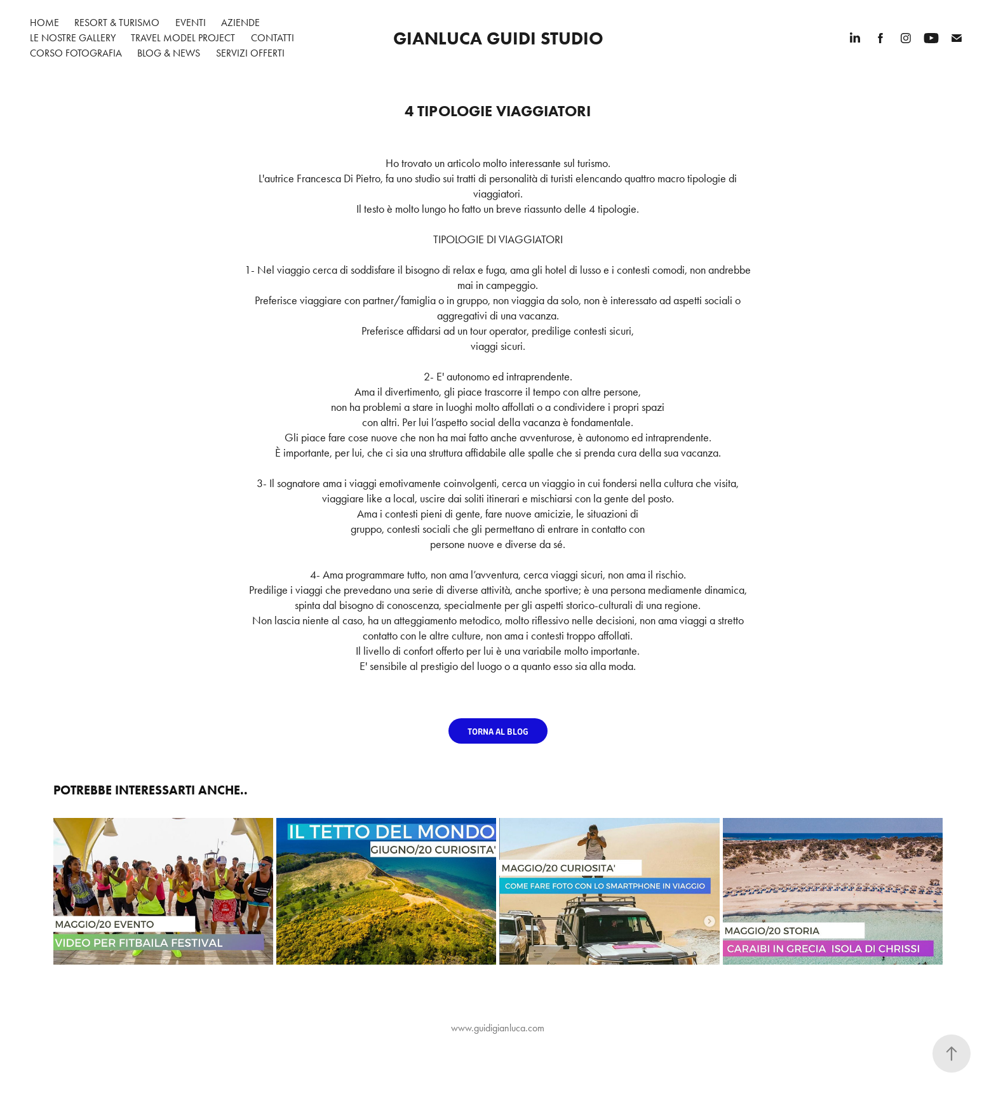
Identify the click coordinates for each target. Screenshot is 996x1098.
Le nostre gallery (73, 38)
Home (44, 23)
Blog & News (168, 53)
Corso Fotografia (76, 53)
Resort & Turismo (116, 23)
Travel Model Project (183, 38)
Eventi (190, 23)
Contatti (272, 38)
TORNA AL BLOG (498, 731)
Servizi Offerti (250, 53)
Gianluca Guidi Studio (498, 38)
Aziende (240, 23)
